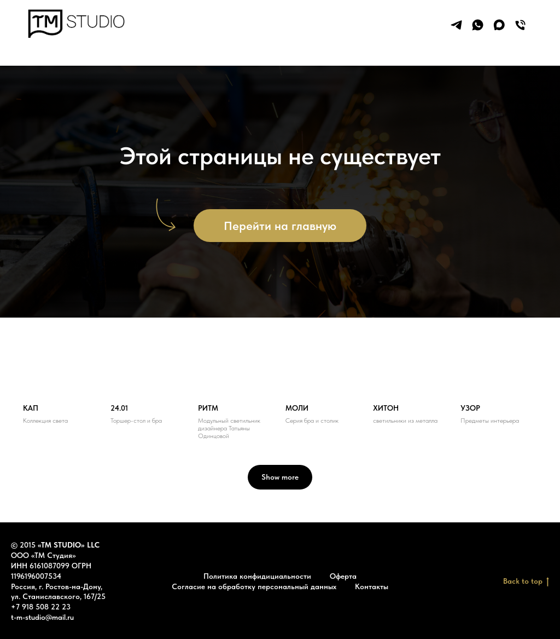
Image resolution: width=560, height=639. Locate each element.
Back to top (526, 581)
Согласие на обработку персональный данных (254, 586)
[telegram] (456, 25)
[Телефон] (520, 25)
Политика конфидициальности (257, 576)
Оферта (343, 576)
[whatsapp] (478, 25)
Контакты (371, 586)
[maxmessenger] (499, 25)
